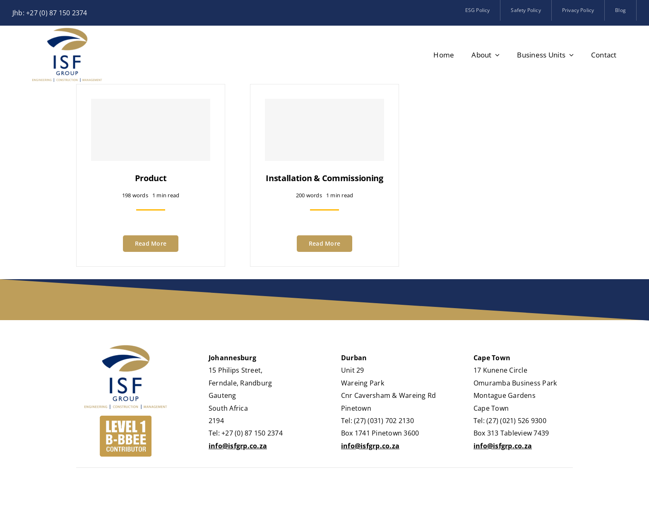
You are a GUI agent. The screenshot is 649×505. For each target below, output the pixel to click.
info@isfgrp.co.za (238, 445)
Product (151, 178)
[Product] (150, 130)
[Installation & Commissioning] (324, 130)
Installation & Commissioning (324, 178)
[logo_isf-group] (67, 31)
